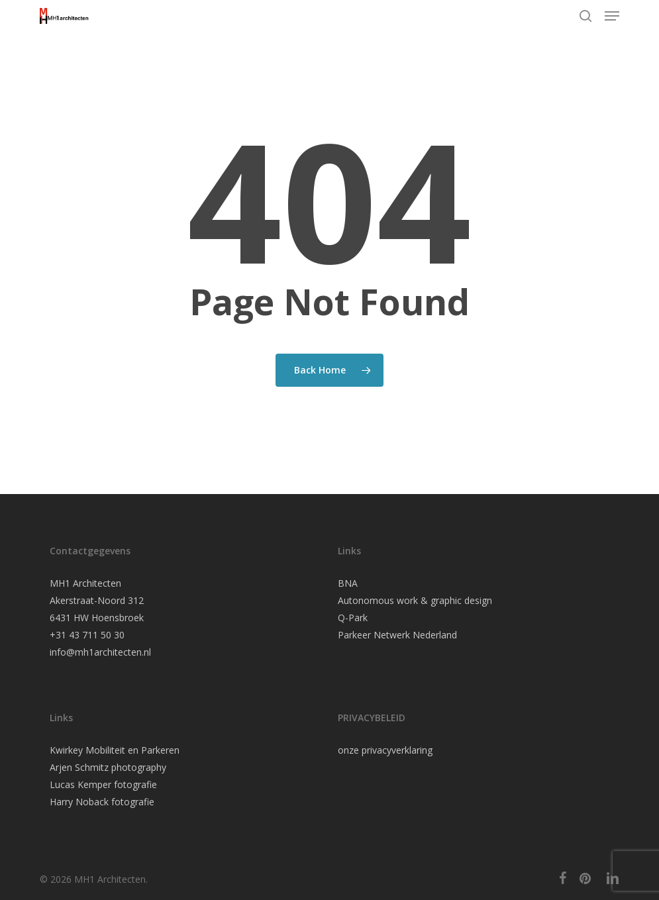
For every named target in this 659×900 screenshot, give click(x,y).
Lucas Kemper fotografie (103, 784)
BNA (348, 583)
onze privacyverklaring (385, 750)
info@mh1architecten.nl (100, 652)
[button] (612, 16)
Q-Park (353, 617)
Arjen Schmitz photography (108, 767)
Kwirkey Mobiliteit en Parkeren (114, 750)
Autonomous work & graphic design (415, 600)
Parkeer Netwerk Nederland (397, 634)
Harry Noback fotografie (102, 801)
